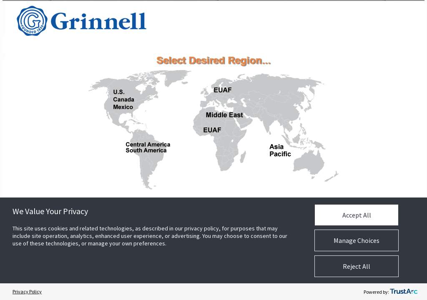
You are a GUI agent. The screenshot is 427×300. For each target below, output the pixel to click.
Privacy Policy (27, 291)
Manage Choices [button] (356, 240)
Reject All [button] (356, 266)
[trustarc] (403, 292)
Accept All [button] (356, 215)
